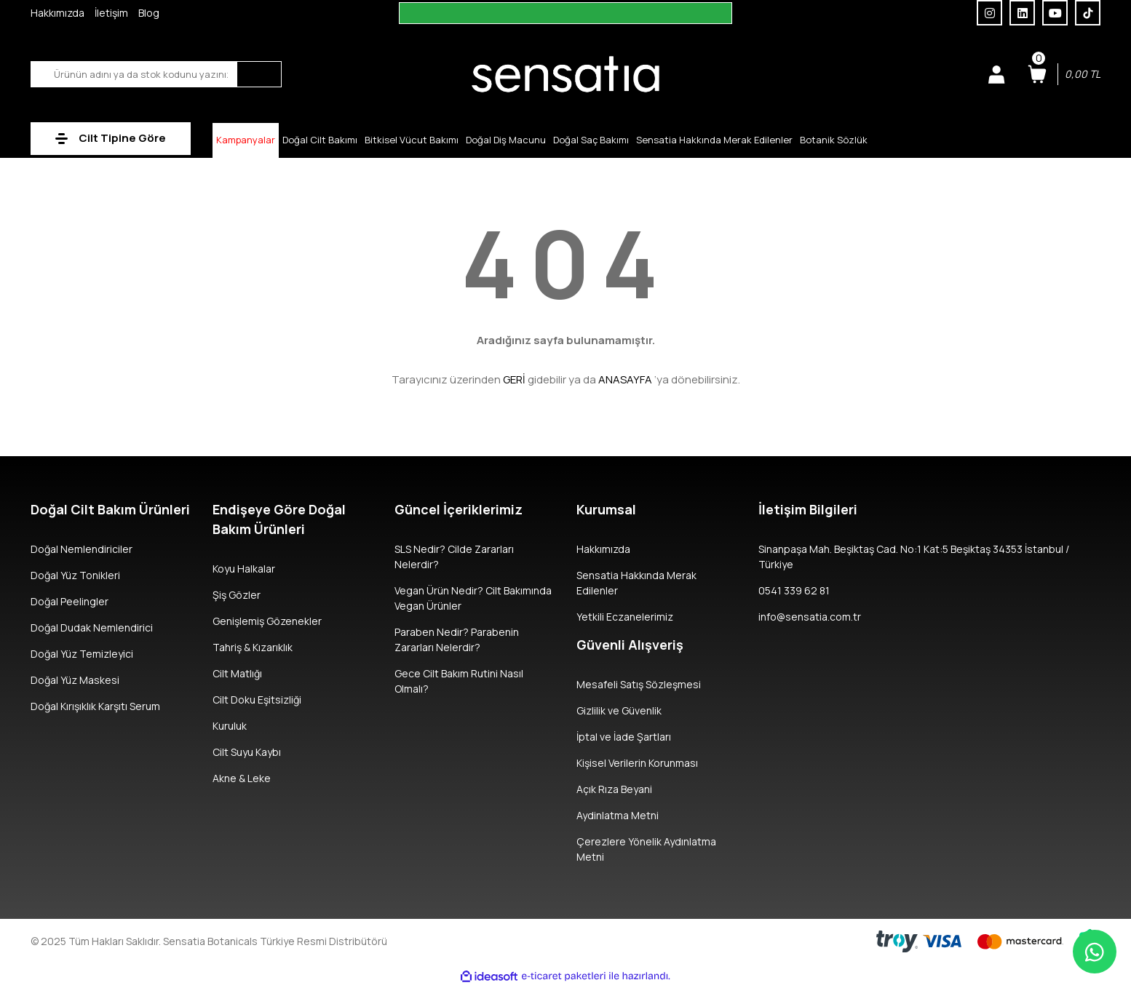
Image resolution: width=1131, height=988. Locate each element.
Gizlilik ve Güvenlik (619, 710)
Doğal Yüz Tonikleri (75, 575)
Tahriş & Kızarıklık (253, 647)
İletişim (111, 13)
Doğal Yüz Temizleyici (82, 654)
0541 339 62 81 (794, 590)
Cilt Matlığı (237, 673)
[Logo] (565, 73)
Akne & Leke (242, 778)
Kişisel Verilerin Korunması (637, 763)
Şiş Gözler (237, 595)
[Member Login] (996, 74)
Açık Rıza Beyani (614, 789)
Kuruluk (230, 726)
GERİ (514, 379)
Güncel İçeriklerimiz (458, 509)
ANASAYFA (625, 379)
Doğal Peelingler (69, 601)
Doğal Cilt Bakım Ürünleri (110, 509)
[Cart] (1064, 74)
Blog (148, 13)
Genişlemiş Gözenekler (267, 621)
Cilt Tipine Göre (122, 138)
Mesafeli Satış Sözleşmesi (638, 684)
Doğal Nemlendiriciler (81, 549)
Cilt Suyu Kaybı (247, 752)
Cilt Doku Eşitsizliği (257, 699)
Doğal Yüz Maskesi (75, 680)
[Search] (156, 74)
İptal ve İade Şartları (623, 737)
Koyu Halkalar (244, 568)
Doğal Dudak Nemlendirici (92, 627)
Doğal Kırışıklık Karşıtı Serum (95, 706)
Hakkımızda (57, 13)
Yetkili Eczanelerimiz (624, 617)
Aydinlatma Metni (617, 815)
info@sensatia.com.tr (809, 617)
